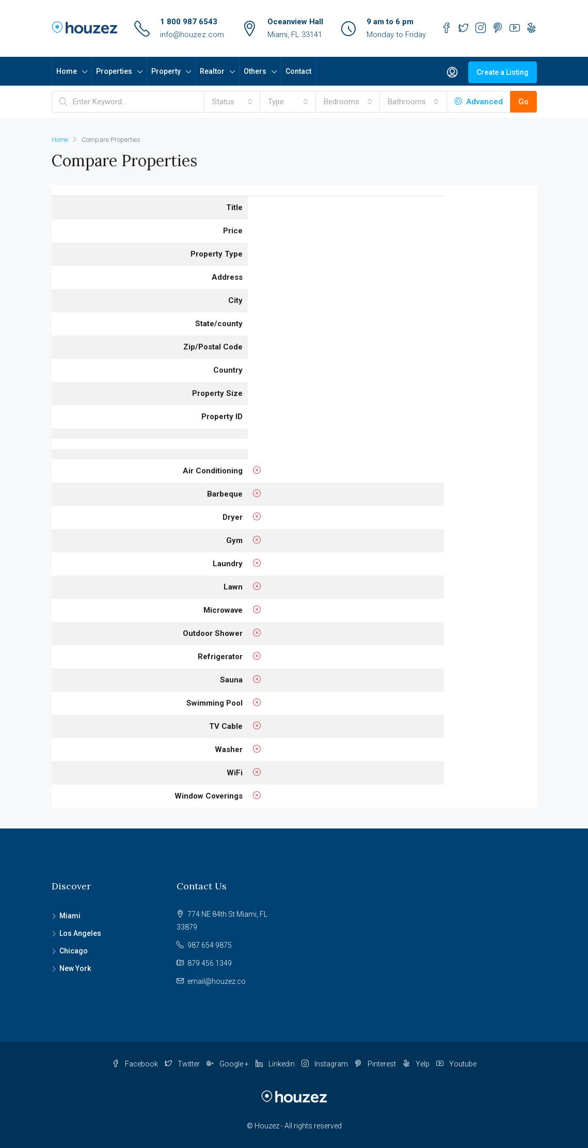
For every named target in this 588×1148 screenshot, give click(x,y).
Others (255, 71)
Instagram (325, 1064)
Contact (298, 71)
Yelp (417, 1064)
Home (66, 71)
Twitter (183, 1064)
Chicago (73, 951)
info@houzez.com (192, 34)
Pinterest (376, 1064)
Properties (114, 71)
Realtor (212, 71)
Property (166, 71)
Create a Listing (502, 72)
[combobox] (232, 102)
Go (523, 101)
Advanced (478, 101)
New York (75, 968)
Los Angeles (80, 933)
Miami (70, 916)
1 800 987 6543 (188, 21)
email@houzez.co (216, 981)
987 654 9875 (209, 945)
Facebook (136, 1064)
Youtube (456, 1064)
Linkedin (276, 1064)
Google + (228, 1064)
